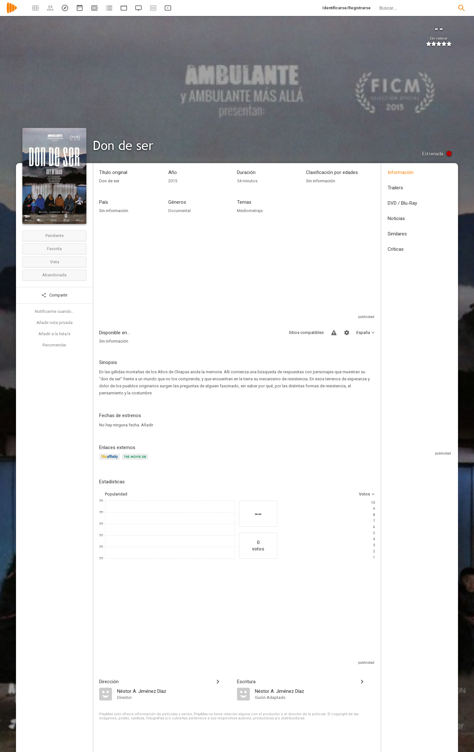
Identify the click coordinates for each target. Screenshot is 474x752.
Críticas (396, 249)
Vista (54, 261)
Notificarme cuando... (54, 311)
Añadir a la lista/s (54, 333)
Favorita (54, 248)
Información (401, 172)
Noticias (396, 218)
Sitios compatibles (306, 332)
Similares (397, 234)
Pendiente (54, 235)
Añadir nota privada (54, 322)
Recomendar (54, 345)
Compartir (54, 295)
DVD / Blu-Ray (402, 203)
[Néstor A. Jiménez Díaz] (174, 691)
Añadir (147, 425)
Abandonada (54, 275)
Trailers (395, 188)
